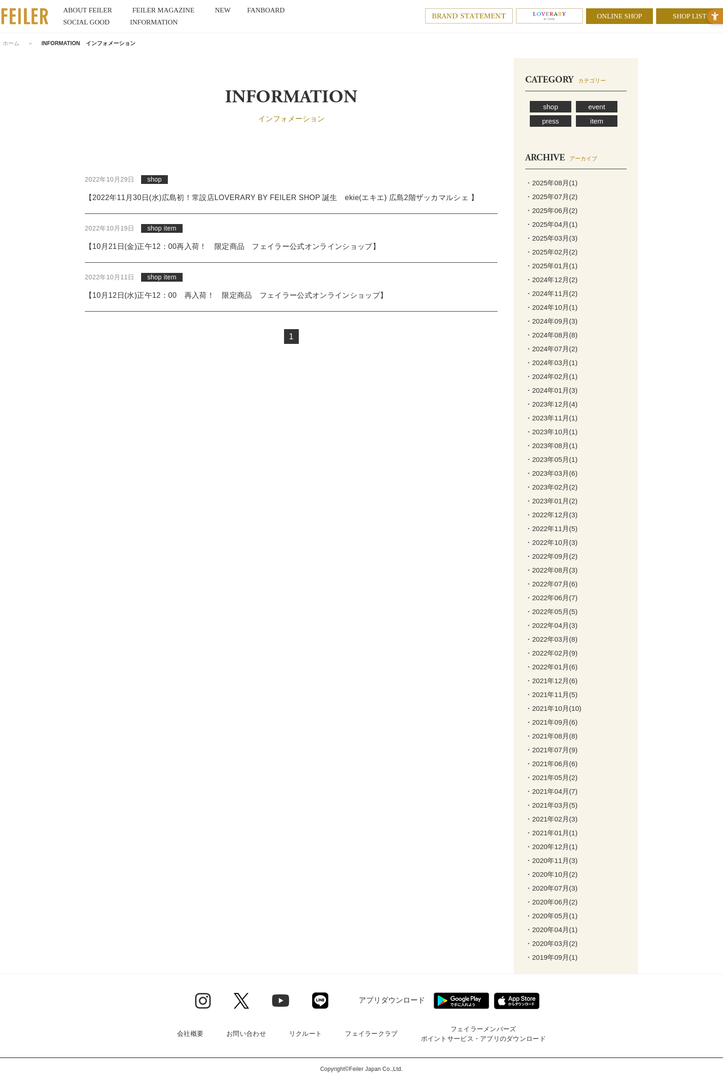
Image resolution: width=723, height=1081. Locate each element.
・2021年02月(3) (551, 819)
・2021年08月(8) (551, 736)
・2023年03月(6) (551, 473)
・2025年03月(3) (551, 238)
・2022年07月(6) (551, 584)
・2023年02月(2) (551, 487)
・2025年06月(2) (551, 210)
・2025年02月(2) (551, 252)
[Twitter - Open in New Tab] (241, 1001)
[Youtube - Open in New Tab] (280, 1000)
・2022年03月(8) (551, 639)
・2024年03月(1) (551, 362)
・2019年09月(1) (551, 957)
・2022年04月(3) (551, 625)
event (596, 107)
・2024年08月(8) (551, 335)
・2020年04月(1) (551, 929)
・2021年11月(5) (551, 694)
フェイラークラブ (371, 1033)
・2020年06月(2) (551, 902)
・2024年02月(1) (551, 376)
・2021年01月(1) (551, 833)
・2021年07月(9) (551, 750)
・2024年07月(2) (551, 349)
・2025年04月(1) (551, 224)
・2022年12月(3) (551, 515)
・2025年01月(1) (551, 266)
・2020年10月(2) (551, 874)
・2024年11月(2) (551, 293)
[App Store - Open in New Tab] (516, 1000)
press (550, 121)
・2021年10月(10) (553, 708)
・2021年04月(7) (551, 791)
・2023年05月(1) (551, 459)
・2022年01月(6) (551, 667)
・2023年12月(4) (551, 404)
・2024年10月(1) (551, 307)
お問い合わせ (246, 1033)
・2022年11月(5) (551, 528)
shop (550, 107)
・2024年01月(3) (551, 390)
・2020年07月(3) (551, 888)
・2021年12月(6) (551, 681)
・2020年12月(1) (551, 847)
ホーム (11, 43)
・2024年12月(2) (551, 280)
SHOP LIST (689, 16)
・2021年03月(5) (551, 805)
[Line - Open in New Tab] (320, 1000)
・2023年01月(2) (551, 501)
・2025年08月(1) (551, 183)
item (596, 121)
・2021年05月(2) (551, 777)
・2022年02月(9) (551, 653)
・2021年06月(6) (551, 764)
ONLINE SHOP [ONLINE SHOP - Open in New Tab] (619, 16)
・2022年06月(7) (551, 598)
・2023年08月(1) (551, 445)
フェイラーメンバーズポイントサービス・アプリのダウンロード (483, 1033)
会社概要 (190, 1033)
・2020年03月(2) (551, 943)
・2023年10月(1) (551, 432)
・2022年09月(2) (551, 556)
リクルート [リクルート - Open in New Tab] (305, 1033)
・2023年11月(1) (551, 418)
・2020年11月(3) (551, 860)
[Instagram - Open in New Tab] (203, 1001)
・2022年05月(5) (551, 611)
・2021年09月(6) (551, 722)
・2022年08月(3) (551, 570)
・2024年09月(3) (551, 321)
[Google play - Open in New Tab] (461, 1000)
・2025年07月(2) (551, 197)
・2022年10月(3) (551, 542)
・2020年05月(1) (551, 916)
